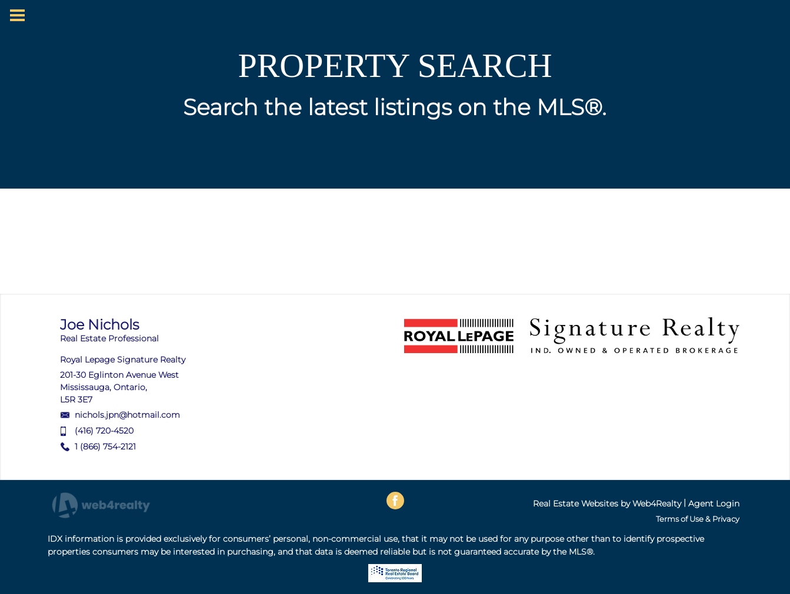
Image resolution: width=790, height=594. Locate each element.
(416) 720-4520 (104, 430)
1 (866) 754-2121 (105, 446)
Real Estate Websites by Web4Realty (607, 503)
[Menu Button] (17, 15)
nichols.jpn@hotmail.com (127, 415)
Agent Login (713, 503)
